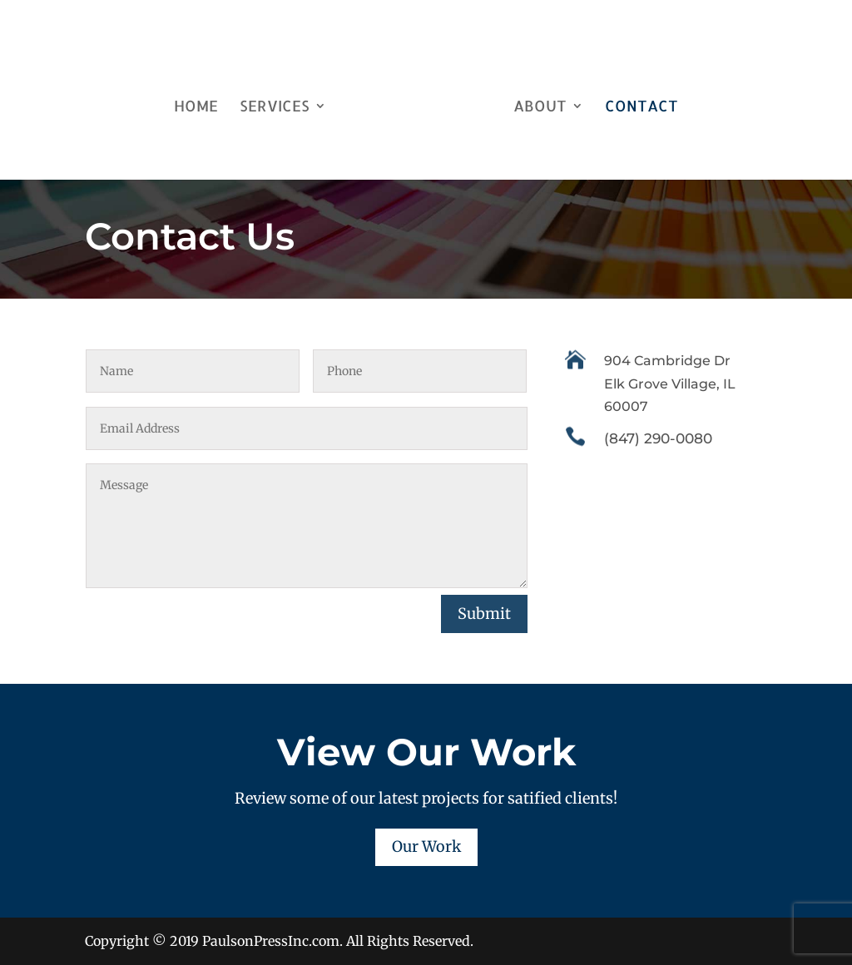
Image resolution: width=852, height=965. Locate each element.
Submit (484, 613)
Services (280, 102)
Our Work (426, 846)
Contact (635, 102)
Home (202, 102)
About (534, 102)
